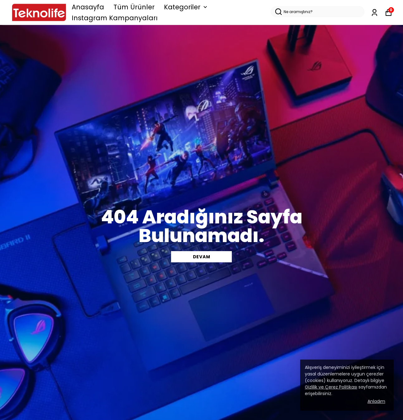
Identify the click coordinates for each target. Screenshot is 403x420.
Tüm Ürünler (134, 7)
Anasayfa (88, 7)
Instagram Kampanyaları (115, 17)
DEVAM (201, 257)
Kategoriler (186, 7)
